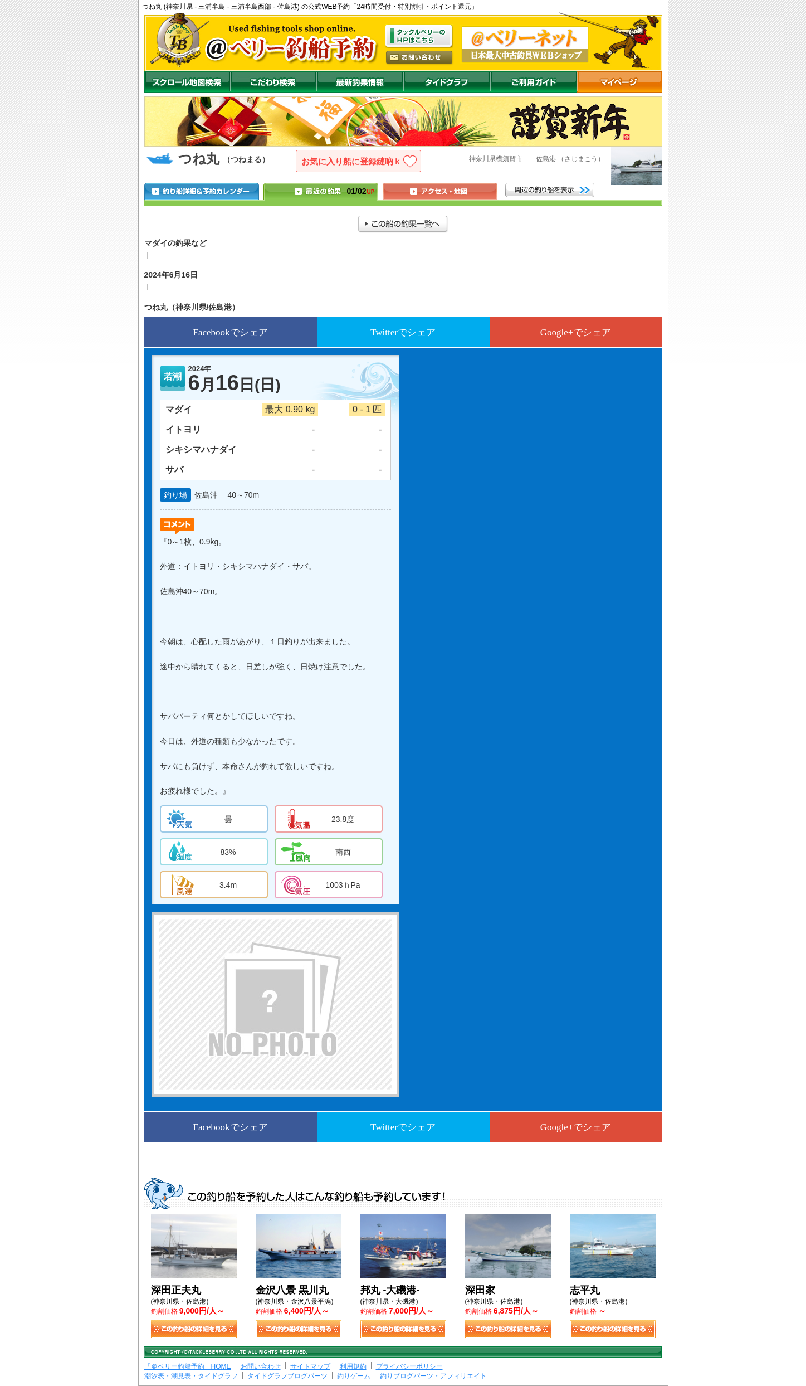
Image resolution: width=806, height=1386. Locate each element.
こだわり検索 (273, 82)
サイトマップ (310, 1366)
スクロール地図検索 (187, 82)
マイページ (619, 82)
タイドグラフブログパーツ (287, 1376)
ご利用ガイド (533, 82)
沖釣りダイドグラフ (446, 82)
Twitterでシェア (403, 332)
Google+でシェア (576, 332)
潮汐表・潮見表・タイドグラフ (191, 1376)
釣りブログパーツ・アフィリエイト (433, 1376)
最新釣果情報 (359, 82)
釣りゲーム (353, 1376)
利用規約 (353, 1366)
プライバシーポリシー (409, 1366)
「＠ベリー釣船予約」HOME (187, 1366)
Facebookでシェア (230, 332)
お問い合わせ (261, 1366)
